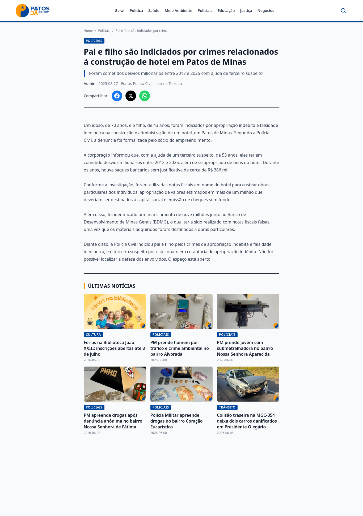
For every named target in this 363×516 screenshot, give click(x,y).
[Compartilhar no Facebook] (117, 96)
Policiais (205, 10)
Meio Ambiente (178, 10)
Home (88, 31)
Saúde (153, 10)
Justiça (246, 10)
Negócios (266, 10)
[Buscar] (343, 11)
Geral (119, 10)
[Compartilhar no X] (130, 96)
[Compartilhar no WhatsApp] (144, 96)
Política (136, 10)
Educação (226, 10)
